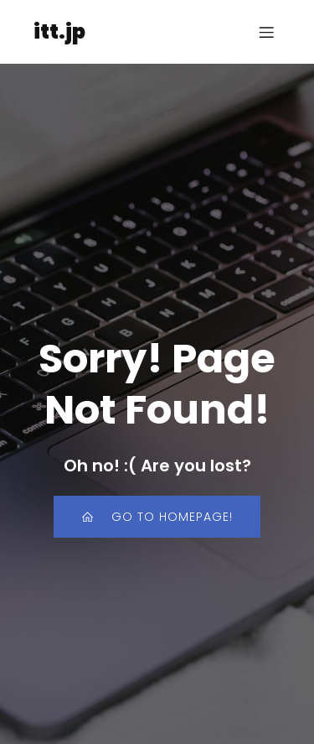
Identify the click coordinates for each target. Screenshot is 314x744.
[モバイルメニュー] (266, 32)
